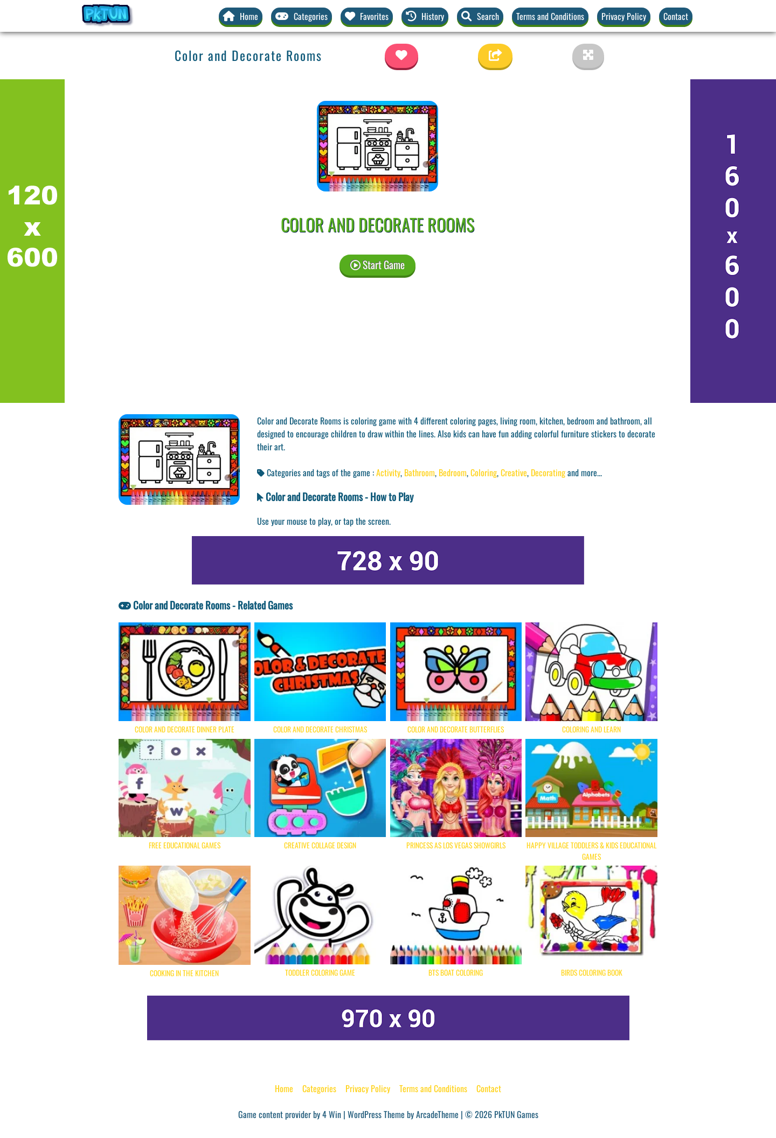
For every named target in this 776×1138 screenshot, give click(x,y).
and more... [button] (584, 472)
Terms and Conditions (550, 16)
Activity (388, 472)
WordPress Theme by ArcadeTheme (403, 1114)
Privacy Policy (623, 16)
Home (284, 1088)
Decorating (548, 472)
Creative (514, 472)
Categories (319, 1088)
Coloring (483, 472)
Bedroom (453, 472)
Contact (675, 16)
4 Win (331, 1114)
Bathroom (419, 472)
